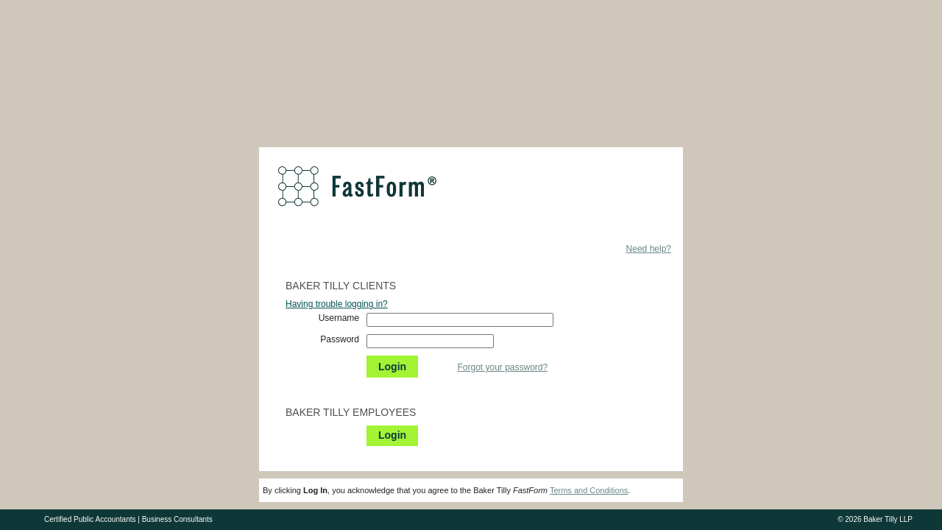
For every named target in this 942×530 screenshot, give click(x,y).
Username (339, 318)
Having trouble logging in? (337, 304)
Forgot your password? (502, 367)
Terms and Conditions (589, 490)
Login (392, 366)
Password (339, 339)
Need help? (648, 249)
